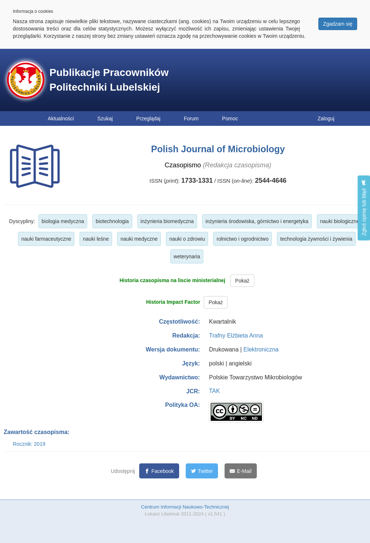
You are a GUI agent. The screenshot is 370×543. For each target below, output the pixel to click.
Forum (191, 118)
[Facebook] (159, 470)
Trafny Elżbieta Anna (236, 335)
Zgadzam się (337, 24)
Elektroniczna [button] (260, 349)
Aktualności (61, 118)
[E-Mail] (240, 470)
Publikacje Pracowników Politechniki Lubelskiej (109, 80)
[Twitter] (202, 470)
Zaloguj (326, 118)
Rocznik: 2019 (29, 444)
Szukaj (105, 118)
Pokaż (242, 281)
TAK (214, 391)
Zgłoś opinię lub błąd (364, 208)
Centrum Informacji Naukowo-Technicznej (185, 507)
